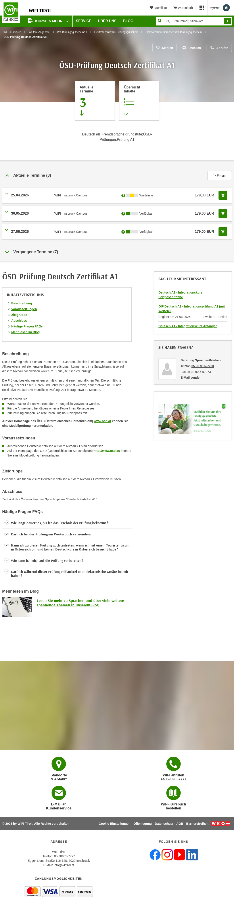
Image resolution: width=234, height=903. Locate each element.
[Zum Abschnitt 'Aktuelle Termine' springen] (95, 101)
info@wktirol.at (64, 865)
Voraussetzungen (24, 309)
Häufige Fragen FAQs (27, 326)
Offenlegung (143, 823)
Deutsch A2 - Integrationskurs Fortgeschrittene (180, 295)
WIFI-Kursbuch (12, 32)
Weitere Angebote (39, 32)
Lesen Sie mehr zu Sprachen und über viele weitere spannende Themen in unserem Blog (80, 602)
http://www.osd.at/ (107, 450)
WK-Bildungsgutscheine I (72, 32)
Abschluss (19, 320)
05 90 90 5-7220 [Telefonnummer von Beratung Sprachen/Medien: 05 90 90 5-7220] (202, 366)
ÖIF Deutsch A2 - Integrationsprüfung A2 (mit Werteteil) (191, 309)
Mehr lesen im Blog (25, 332)
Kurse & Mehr (45, 21)
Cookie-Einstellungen (114, 823)
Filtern (219, 175)
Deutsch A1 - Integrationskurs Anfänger (187, 326)
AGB (179, 823)
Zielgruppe (19, 315)
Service (83, 21)
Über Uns (107, 21)
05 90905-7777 (64, 856)
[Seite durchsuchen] (194, 21)
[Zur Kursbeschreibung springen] (139, 101)
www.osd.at (102, 421)
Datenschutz (164, 823)
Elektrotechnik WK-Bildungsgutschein (116, 32)
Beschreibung (21, 303)
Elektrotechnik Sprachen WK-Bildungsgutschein (174, 32)
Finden (227, 21)
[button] (67, 523)
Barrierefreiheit (197, 823)
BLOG (128, 21)
